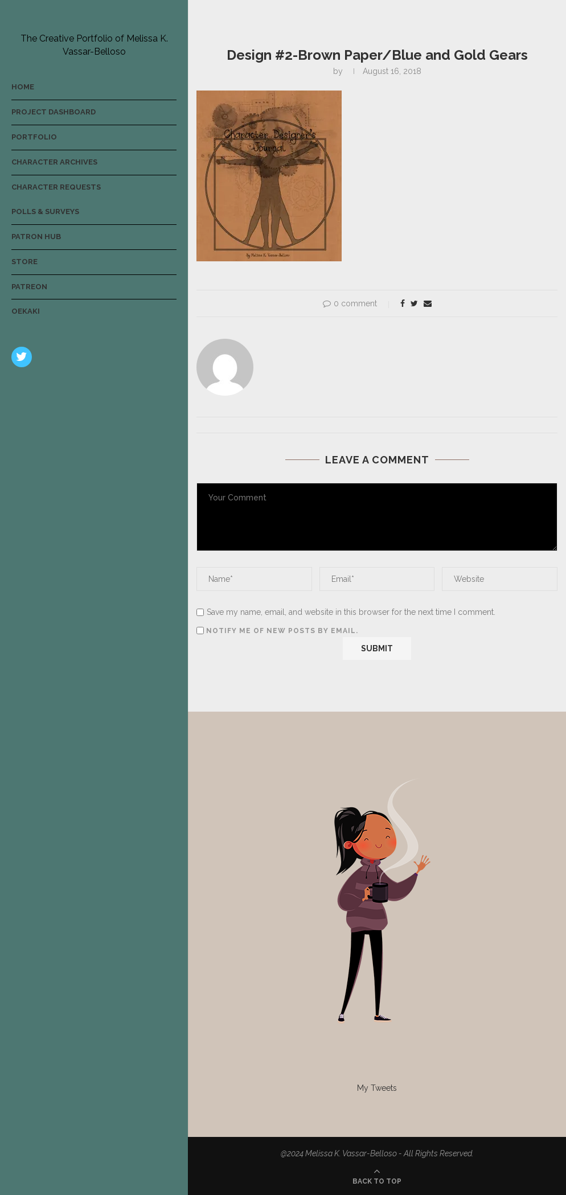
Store (24, 261)
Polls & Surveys (45, 211)
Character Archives (54, 162)
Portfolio (34, 137)
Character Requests (56, 187)
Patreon (29, 286)
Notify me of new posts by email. (282, 631)
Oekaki (25, 311)
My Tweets (377, 1088)
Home (22, 87)
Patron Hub (36, 236)
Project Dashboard (53, 112)
